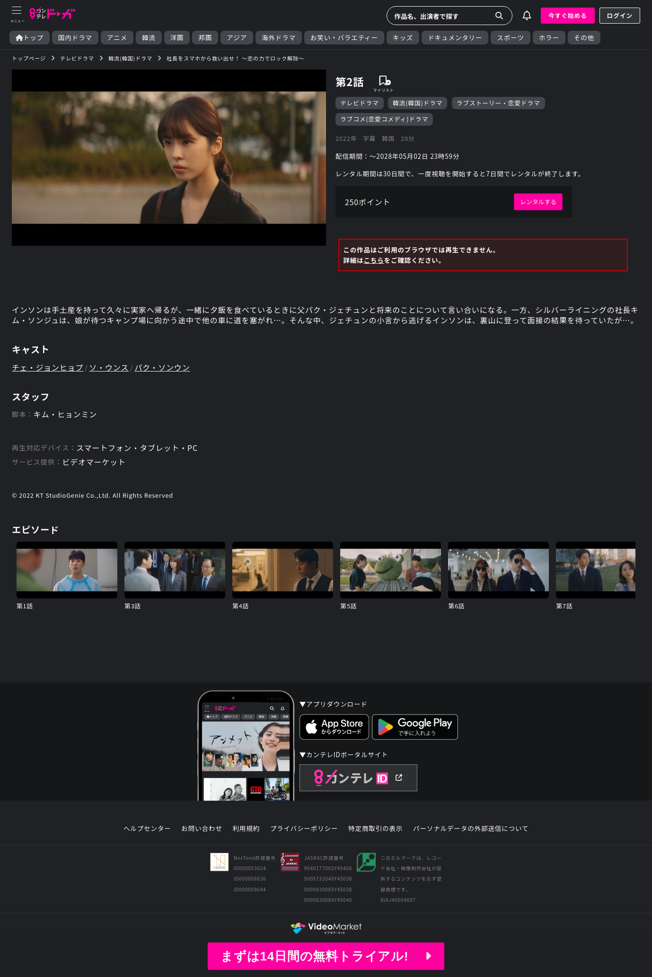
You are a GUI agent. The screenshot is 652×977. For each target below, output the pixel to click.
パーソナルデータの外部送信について (471, 828)
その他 (584, 37)
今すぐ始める (567, 15)
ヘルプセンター (147, 828)
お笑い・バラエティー (344, 37)
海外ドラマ (279, 37)
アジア (237, 37)
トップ (30, 37)
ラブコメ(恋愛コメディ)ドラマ (384, 118)
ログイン (620, 15)
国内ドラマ (75, 37)
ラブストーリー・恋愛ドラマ (498, 102)
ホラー (549, 37)
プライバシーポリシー (304, 828)
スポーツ (510, 37)
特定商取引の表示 (375, 828)
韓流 (149, 37)
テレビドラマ (359, 102)
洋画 (177, 37)
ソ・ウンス (109, 367)
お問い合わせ (201, 828)
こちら (373, 260)
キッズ (403, 37)
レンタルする (538, 201)
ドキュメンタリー (455, 37)
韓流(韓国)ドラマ (417, 102)
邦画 (205, 37)
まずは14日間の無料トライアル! (326, 956)
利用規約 (246, 828)
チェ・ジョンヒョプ (47, 367)
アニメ (117, 37)
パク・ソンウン (162, 367)
